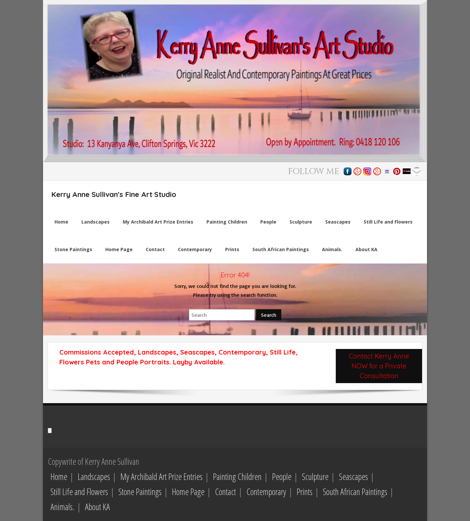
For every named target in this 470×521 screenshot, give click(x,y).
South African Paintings (355, 492)
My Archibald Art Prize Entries (161, 476)
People (281, 476)
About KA (97, 507)
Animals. (63, 507)
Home (59, 476)
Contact (225, 492)
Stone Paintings (139, 492)
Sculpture (315, 476)
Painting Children (237, 476)
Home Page (188, 492)
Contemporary (266, 492)
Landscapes (94, 476)
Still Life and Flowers (79, 492)
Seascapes (353, 476)
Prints (304, 492)
